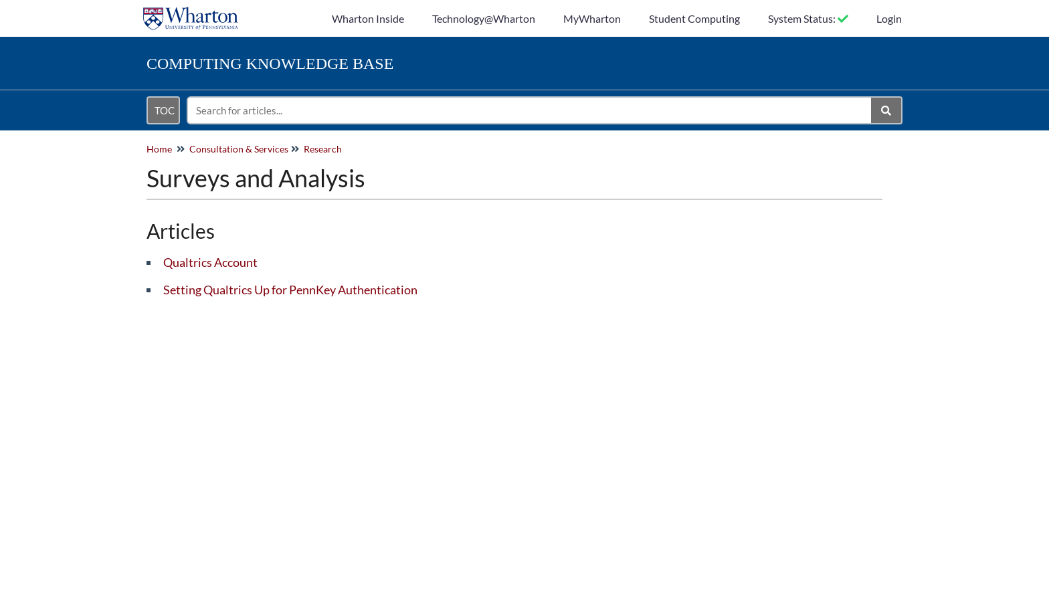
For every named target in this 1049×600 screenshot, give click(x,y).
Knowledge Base (270, 63)
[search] (530, 110)
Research (323, 149)
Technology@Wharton (483, 18)
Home (159, 149)
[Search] (886, 110)
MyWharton (592, 18)
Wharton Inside (368, 18)
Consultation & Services (238, 149)
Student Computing (694, 18)
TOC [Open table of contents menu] (165, 110)
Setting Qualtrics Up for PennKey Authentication (290, 289)
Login (889, 18)
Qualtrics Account (210, 262)
